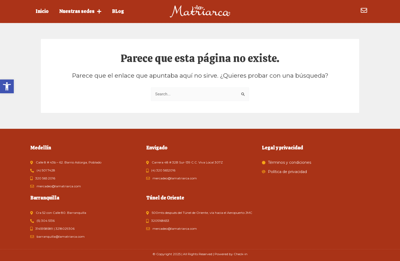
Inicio (42, 11)
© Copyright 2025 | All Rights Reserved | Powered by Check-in (200, 254)
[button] (7, 86)
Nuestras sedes (80, 11)
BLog (118, 11)
